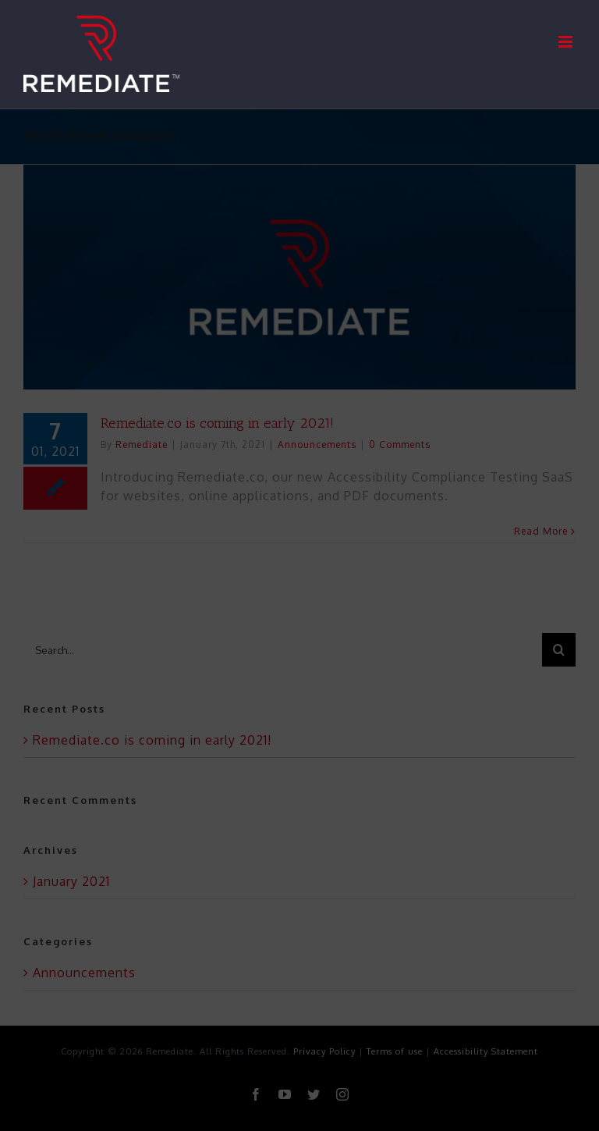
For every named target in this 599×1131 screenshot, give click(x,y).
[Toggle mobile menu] (567, 42)
